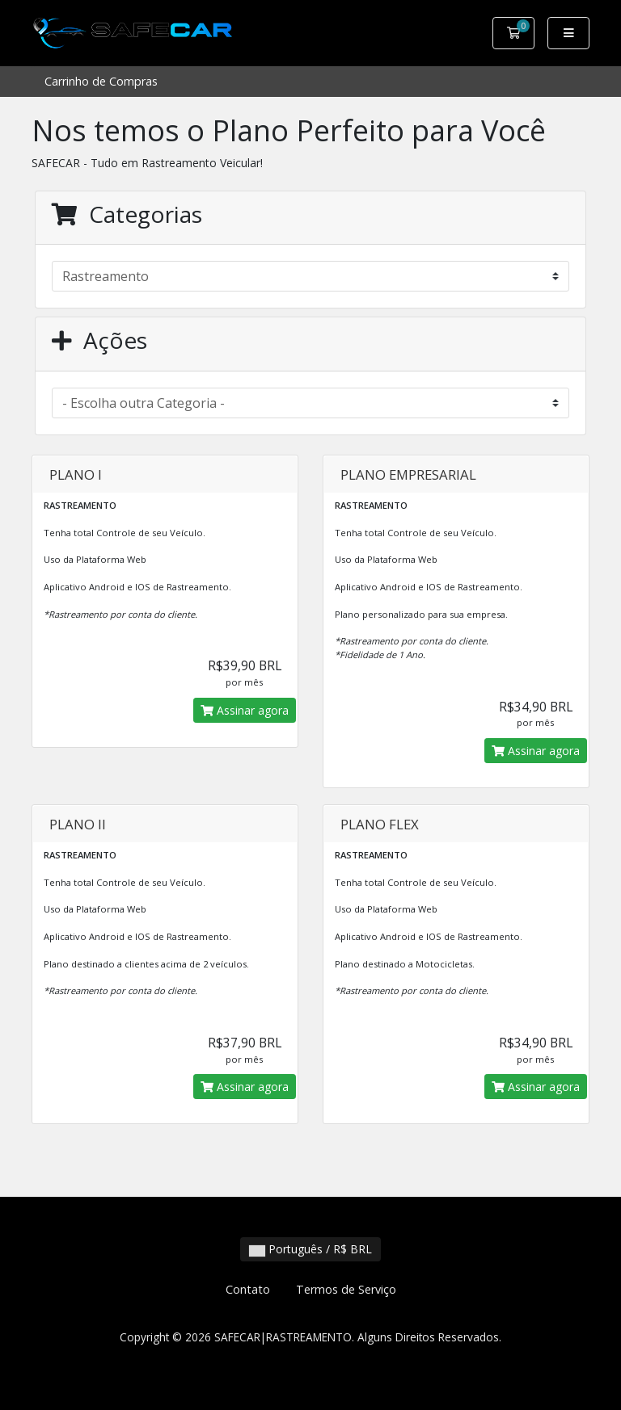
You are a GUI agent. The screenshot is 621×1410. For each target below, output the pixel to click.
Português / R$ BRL (310, 1249)
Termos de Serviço (346, 1289)
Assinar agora (245, 710)
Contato (248, 1289)
